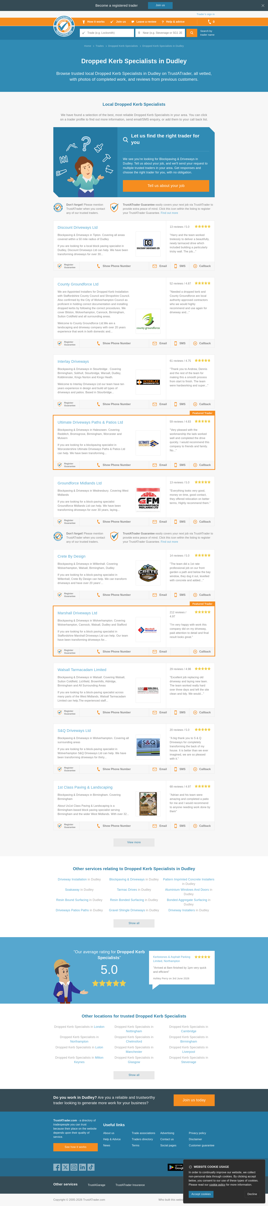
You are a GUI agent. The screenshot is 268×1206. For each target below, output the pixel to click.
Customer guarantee (201, 1145)
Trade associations (143, 1133)
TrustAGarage (96, 1185)
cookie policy (217, 1184)
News (106, 1145)
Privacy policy (197, 1133)
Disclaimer (195, 1139)
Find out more (169, 212)
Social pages (168, 1145)
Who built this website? (172, 1199)
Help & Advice (112, 1139)
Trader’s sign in (206, 14)
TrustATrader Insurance (130, 1185)
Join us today (194, 1100)
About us (108, 1133)
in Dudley (79, 879)
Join (160, 5)
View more (134, 842)
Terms (135, 1145)
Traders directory (142, 1139)
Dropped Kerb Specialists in (79, 1026)
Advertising (167, 1133)
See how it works (75, 1147)
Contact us (167, 1139)
